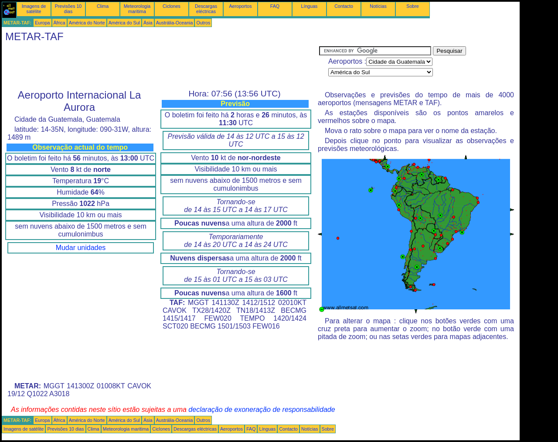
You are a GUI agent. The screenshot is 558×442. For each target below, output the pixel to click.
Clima (103, 6)
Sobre (412, 6)
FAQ (274, 6)
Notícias (378, 6)
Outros (203, 22)
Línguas (309, 6)
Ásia (148, 22)
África (59, 22)
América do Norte (87, 22)
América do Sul (124, 22)
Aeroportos (240, 6)
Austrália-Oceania (174, 22)
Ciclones (171, 6)
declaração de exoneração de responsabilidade (261, 409)
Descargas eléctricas (206, 8)
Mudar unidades (81, 247)
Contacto (343, 6)
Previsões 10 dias (68, 8)
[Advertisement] (160, 66)
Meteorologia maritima (137, 8)
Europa (42, 22)
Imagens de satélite (34, 8)
